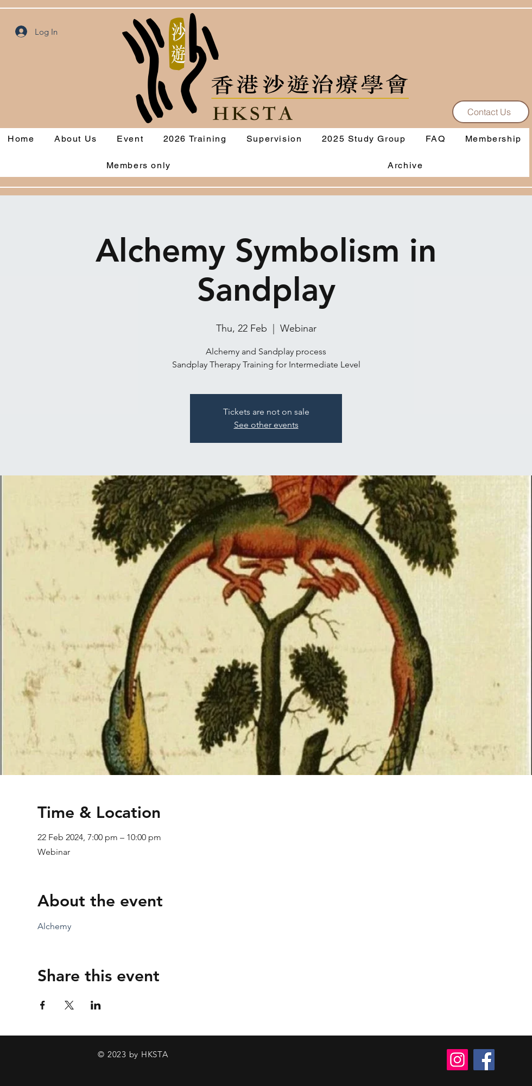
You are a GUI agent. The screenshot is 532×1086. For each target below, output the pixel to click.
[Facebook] (484, 1059)
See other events (266, 425)
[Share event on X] (69, 1005)
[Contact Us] (490, 111)
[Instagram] (457, 1059)
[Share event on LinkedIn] (96, 1005)
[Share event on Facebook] (42, 1005)
